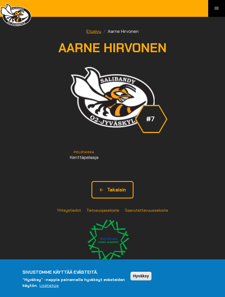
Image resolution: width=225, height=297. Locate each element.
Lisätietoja (49, 285)
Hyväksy (141, 276)
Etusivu (93, 31)
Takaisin (112, 190)
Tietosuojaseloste (103, 210)
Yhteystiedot (69, 210)
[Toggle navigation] (216, 8)
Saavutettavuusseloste (146, 210)
